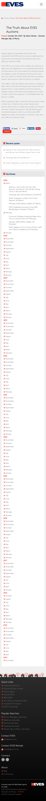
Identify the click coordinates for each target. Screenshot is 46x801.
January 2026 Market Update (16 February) (21, 223)
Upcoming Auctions (10, 686)
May (7, 262)
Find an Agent (8, 692)
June (7, 259)
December (9, 239)
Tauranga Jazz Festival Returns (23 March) (25, 195)
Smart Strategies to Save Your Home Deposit (23, 163)
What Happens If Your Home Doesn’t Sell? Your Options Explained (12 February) (25, 228)
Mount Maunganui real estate (14, 717)
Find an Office (8, 695)
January (8, 233)
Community (7, 774)
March (7, 183)
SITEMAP (21, 792)
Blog (12, 18)
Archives (10, 174)
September (9, 249)
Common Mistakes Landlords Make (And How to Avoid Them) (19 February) (25, 218)
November (9, 242)
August (8, 252)
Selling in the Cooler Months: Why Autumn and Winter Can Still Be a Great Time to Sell (23, 151)
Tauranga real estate (10, 726)
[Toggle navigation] (41, 4)
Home (6, 18)
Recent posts (13, 143)
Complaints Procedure (11, 704)
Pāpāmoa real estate (10, 720)
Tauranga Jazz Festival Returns (18, 158)
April (7, 265)
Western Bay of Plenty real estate (15, 729)
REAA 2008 (6, 698)
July (6, 255)
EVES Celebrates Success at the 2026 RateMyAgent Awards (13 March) (23, 208)
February (8, 213)
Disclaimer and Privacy (8, 792)
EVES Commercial (9, 707)
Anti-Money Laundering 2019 (14, 701)
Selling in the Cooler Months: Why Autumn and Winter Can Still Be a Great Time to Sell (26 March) (24, 189)
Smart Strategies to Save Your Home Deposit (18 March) (23, 199)
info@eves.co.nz (8, 739)
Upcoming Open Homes (12, 689)
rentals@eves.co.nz (10, 749)
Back (7, 131)
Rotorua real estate (9, 723)
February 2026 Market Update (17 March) (25, 204)
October (8, 245)
